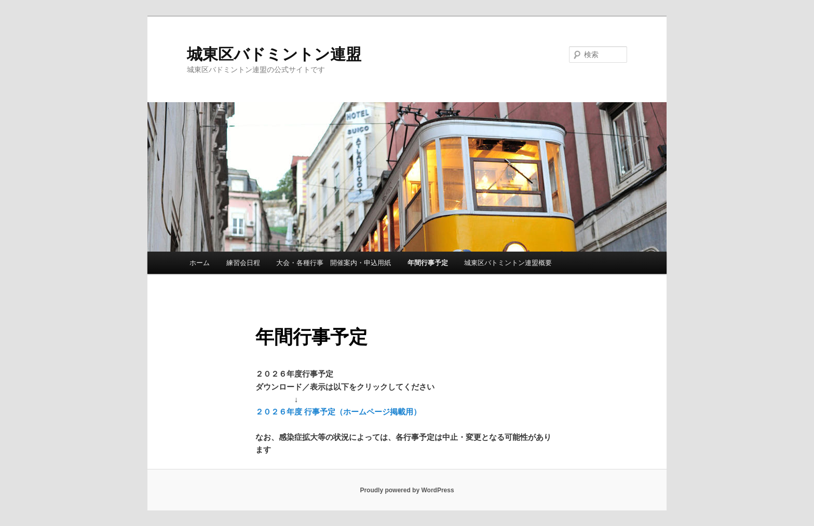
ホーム (199, 263)
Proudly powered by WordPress (407, 490)
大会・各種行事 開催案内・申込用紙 (333, 263)
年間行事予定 (428, 263)
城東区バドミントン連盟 (274, 54)
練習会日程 (243, 263)
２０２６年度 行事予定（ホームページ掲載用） (338, 411)
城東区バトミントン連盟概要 (508, 263)
